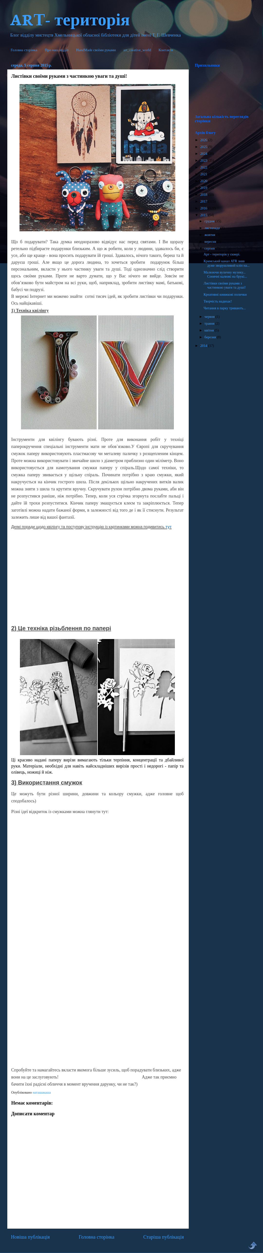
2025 (204, 147)
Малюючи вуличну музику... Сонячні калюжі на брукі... (225, 274)
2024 (204, 153)
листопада (213, 228)
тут (169, 527)
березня (211, 337)
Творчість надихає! (218, 301)
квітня (210, 330)
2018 (204, 194)
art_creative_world (137, 50)
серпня (210, 248)
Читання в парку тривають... (225, 308)
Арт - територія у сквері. (222, 254)
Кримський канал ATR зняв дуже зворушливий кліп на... (227, 263)
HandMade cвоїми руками (96, 50)
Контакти (166, 50)
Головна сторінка (24, 50)
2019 (204, 188)
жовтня (210, 235)
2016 (204, 208)
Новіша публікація (30, 1237)
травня (210, 323)
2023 (204, 160)
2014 (204, 346)
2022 (204, 167)
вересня (211, 241)
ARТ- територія (70, 18)
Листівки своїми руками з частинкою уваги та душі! (225, 285)
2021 (204, 174)
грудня (210, 221)
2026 (204, 140)
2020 (204, 181)
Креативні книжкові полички (225, 294)
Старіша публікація (163, 1237)
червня (210, 317)
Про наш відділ (57, 50)
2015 (204, 215)
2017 (204, 201)
